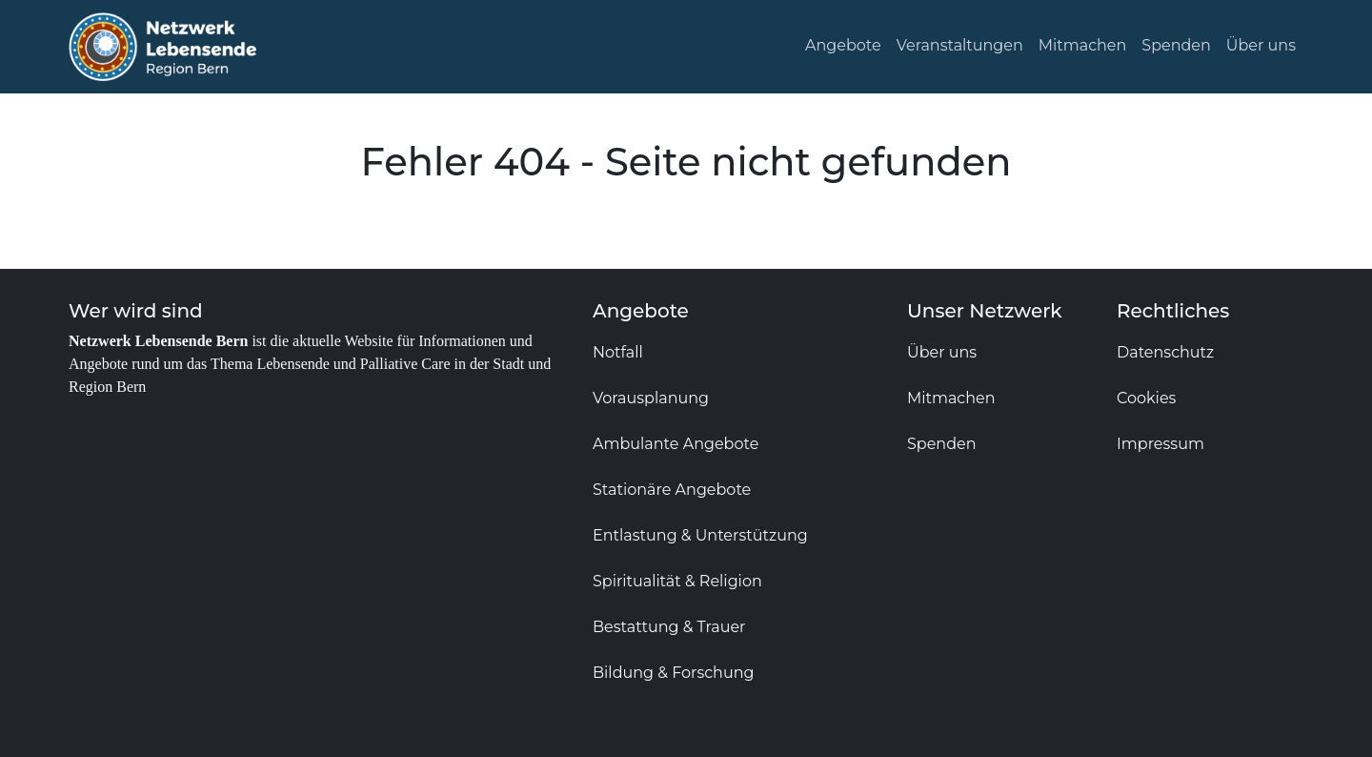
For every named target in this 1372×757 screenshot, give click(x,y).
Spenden (1176, 45)
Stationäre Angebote (672, 490)
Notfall (618, 352)
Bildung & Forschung (673, 673)
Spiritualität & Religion (677, 581)
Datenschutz (1165, 352)
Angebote (843, 45)
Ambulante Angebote (675, 444)
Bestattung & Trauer (669, 627)
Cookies (1146, 398)
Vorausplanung (651, 398)
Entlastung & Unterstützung (700, 535)
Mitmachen (1083, 45)
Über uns (1261, 45)
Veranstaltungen (960, 45)
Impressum (1160, 444)
